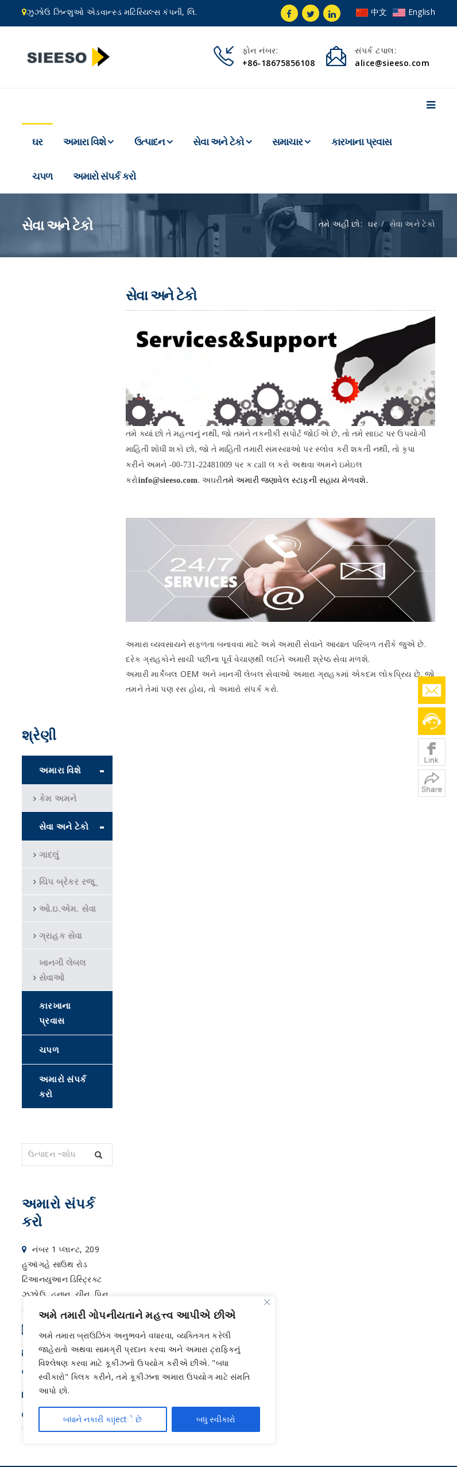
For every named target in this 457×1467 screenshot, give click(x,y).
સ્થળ (285, 1447)
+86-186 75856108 (65, 892)
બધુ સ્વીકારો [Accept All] (215, 1419)
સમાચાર (287, 142)
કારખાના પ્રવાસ (361, 142)
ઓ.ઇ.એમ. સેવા (67, 468)
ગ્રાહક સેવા (61, 495)
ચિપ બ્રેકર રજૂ (67, 441)
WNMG (45, 1278)
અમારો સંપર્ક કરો (104, 176)
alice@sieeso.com (64, 912)
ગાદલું (49, 414)
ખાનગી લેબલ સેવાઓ (62, 529)
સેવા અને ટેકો (219, 142)
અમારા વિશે (84, 142)
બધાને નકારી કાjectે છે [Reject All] (102, 1419)
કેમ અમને (58, 357)
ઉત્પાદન (149, 142)
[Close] (267, 1302)
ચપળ (42, 176)
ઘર (37, 142)
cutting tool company (121, 1278)
